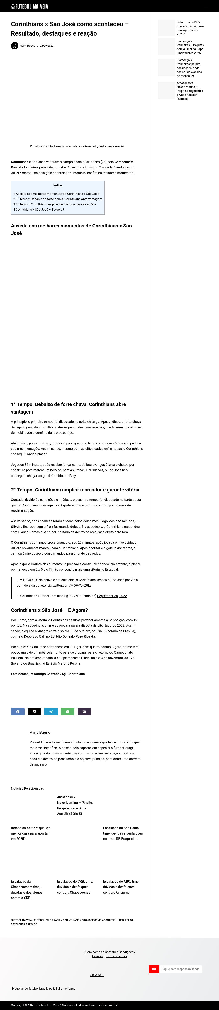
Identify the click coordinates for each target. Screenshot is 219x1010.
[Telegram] (51, 711)
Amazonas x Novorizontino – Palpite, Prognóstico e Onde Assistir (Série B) (190, 90)
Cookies (97, 956)
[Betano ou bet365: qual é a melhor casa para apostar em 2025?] (31, 808)
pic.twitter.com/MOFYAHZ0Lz (69, 586)
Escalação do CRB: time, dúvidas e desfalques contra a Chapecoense (75, 886)
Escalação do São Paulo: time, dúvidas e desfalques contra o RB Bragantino (123, 833)
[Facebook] (18, 711)
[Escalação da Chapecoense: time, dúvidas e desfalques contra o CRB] (31, 861)
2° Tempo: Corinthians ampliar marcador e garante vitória (54, 204)
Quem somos (93, 952)
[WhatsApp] (67, 711)
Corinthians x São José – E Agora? (38, 209)
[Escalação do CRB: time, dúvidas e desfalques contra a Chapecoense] (77, 861)
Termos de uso (116, 956)
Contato (110, 952)
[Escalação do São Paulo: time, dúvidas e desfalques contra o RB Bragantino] (123, 808)
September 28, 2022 (112, 596)
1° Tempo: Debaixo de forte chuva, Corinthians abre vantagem (57, 199)
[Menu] (206, 6)
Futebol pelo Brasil (47, 920)
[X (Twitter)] (34, 711)
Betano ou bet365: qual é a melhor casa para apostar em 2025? (31, 833)
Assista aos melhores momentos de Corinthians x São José (56, 194)
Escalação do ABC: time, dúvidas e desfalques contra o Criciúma (121, 886)
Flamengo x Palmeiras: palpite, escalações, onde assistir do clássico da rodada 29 (189, 68)
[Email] (84, 711)
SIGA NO (97, 975)
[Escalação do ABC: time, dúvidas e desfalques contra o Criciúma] (123, 861)
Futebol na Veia (21, 920)
